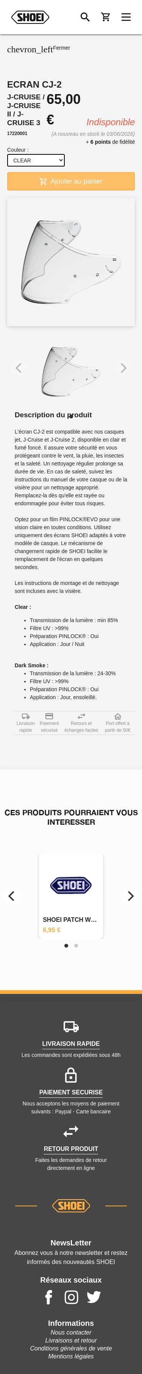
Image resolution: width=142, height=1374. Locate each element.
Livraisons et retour (71, 1340)
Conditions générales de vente (71, 1348)
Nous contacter (71, 1332)
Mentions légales (71, 1356)
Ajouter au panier (70, 182)
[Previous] (12, 896)
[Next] (130, 896)
